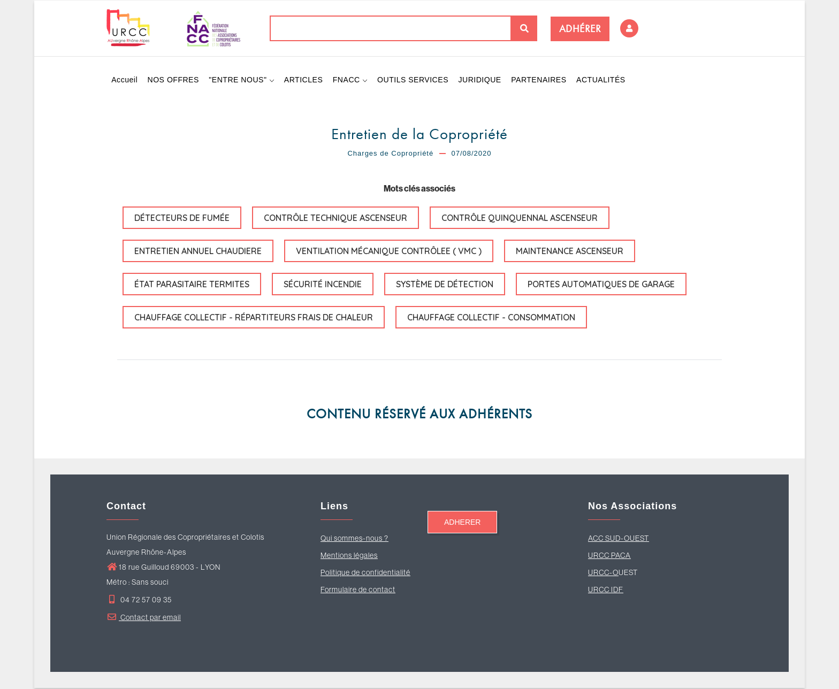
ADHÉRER (580, 28)
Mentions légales (349, 556)
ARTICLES (304, 80)
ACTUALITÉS (602, 80)
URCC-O (603, 573)
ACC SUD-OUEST (618, 539)
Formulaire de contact (358, 590)
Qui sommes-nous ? (354, 539)
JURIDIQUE (481, 80)
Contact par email (143, 618)
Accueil (125, 80)
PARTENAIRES (540, 80)
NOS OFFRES (173, 80)
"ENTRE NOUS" (242, 80)
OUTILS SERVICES (414, 80)
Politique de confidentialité (365, 573)
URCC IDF (605, 590)
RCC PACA (612, 556)
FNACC (351, 80)
